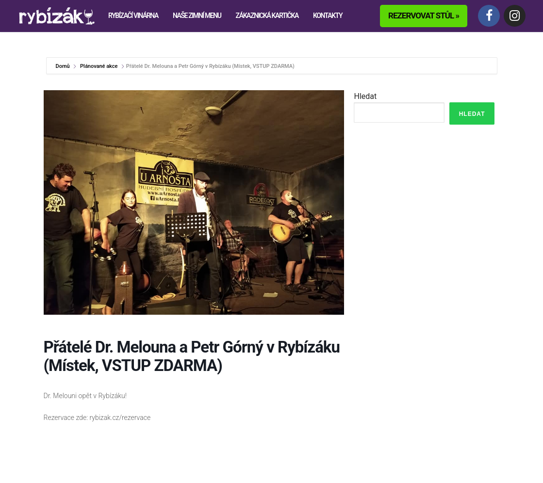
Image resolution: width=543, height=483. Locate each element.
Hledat (365, 96)
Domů (63, 66)
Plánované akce (98, 66)
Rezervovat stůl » (423, 15)
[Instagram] (515, 16)
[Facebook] (489, 16)
